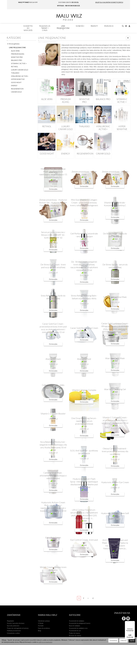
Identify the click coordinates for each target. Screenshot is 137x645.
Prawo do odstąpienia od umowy (18, 620)
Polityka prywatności (14, 623)
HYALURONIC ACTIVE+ (103, 123)
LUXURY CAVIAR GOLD (65, 123)
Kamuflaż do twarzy (75, 633)
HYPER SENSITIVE (121, 122)
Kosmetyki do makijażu (38, 26)
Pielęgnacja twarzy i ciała (68, 26)
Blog (39, 623)
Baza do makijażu (74, 618)
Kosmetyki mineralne (76, 635)
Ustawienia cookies (13, 625)
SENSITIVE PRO (84, 94)
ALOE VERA (46, 94)
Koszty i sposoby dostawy (15, 615)
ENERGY (65, 149)
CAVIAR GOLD (103, 149)
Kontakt (41, 618)
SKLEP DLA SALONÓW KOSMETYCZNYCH (109, 2)
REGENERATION (84, 149)
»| (93, 594)
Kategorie (74, 609)
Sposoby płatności (13, 618)
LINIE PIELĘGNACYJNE (96, 26)
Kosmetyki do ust (75, 623)
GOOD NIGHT (47, 149)
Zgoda (132, 640)
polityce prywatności (45, 642)
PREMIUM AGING (65, 94)
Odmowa (123, 640)
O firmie (40, 615)
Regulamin (10, 613)
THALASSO (84, 122)
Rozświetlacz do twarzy (76, 630)
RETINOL (46, 122)
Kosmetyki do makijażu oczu (78, 620)
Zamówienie (13, 609)
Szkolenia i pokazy (44, 613)
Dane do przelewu (44, 620)
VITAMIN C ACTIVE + (121, 94)
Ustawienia (113, 640)
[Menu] (133, 622)
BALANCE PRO (103, 94)
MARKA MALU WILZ (47, 609)
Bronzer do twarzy (75, 628)
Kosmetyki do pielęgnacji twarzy (79, 615)
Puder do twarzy (74, 625)
